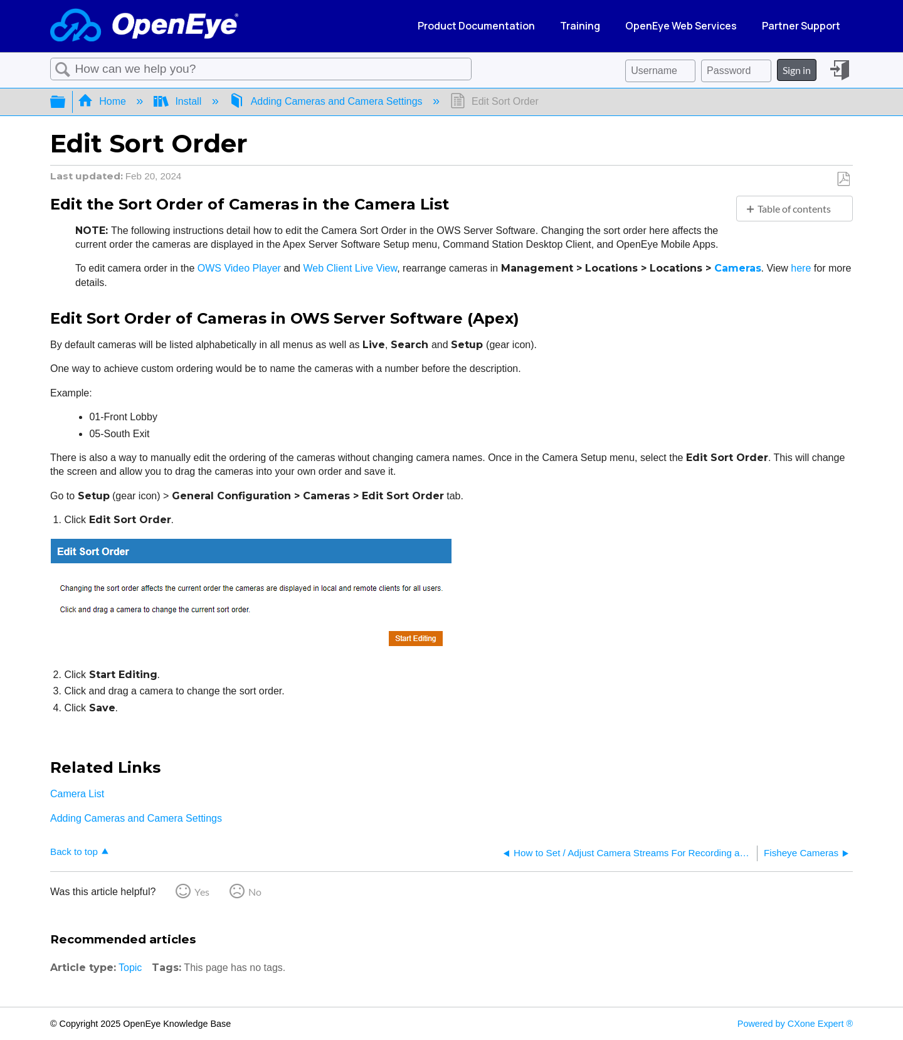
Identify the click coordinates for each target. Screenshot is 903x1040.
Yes (201, 892)
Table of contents (794, 209)
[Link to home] (144, 26)
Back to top (74, 851)
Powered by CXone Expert (795, 1024)
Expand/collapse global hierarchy (65, 102)
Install (179, 101)
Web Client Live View (350, 268)
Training (580, 26)
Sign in (797, 70)
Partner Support (801, 26)
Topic (130, 967)
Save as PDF (843, 179)
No (254, 892)
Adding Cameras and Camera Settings (327, 101)
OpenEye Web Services (681, 26)
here (802, 268)
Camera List (77, 793)
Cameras (737, 268)
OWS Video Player (239, 268)
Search (62, 69)
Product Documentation (476, 26)
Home (103, 101)
